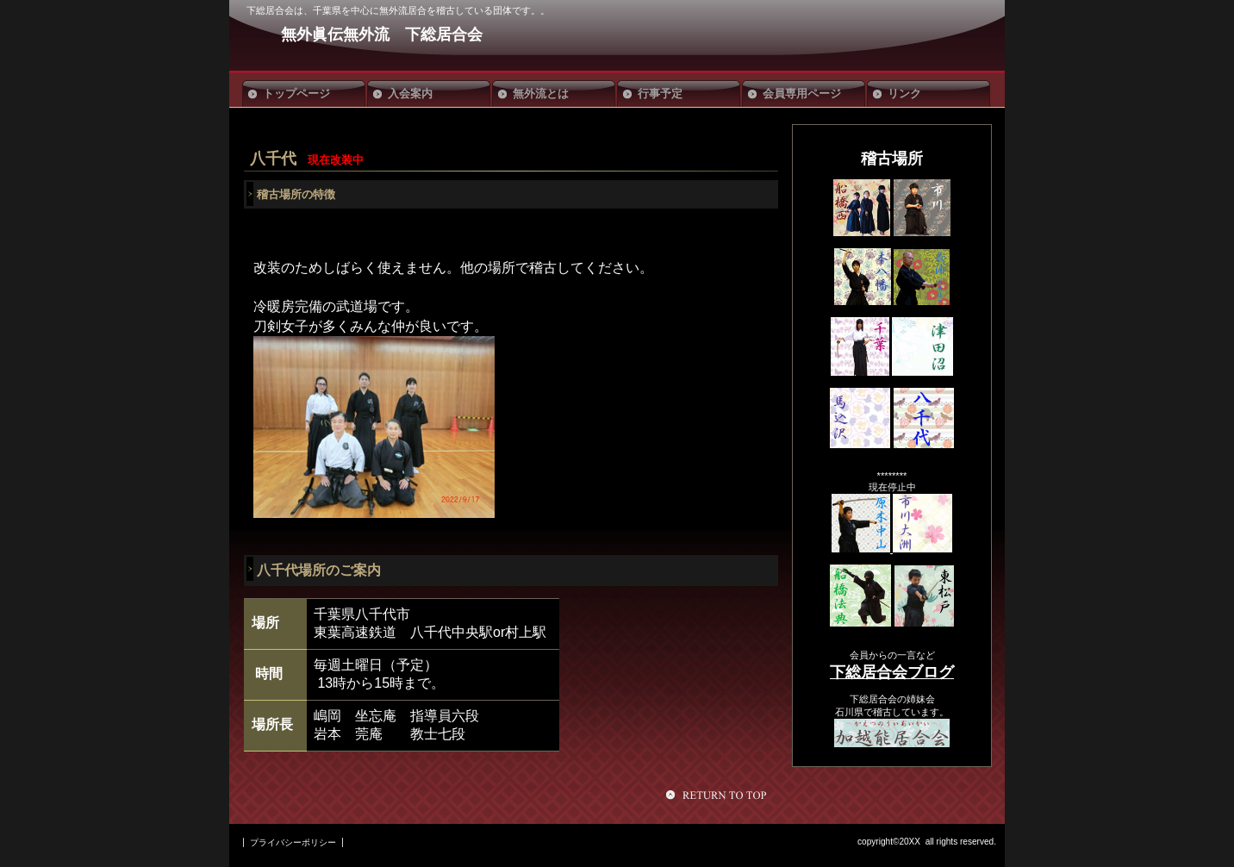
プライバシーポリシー (293, 842)
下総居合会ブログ (892, 672)
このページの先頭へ (718, 794)
